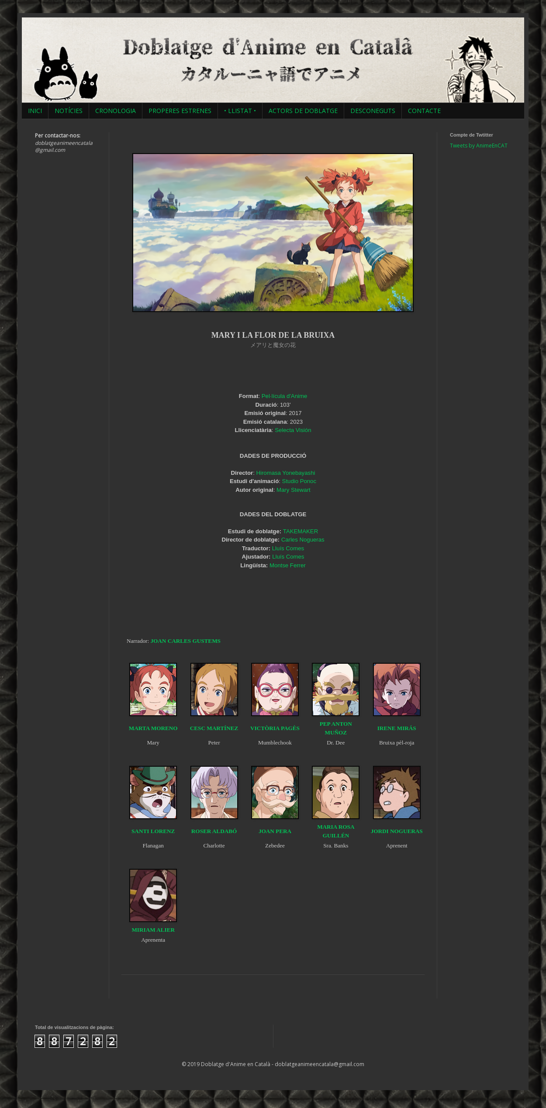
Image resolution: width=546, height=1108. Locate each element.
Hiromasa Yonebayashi (285, 473)
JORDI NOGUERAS (397, 831)
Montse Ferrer (288, 565)
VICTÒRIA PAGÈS (275, 728)
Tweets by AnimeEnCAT (479, 145)
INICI (35, 110)
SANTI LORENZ (153, 831)
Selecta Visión (293, 430)
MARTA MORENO (153, 728)
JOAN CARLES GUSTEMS (185, 641)
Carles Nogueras (303, 539)
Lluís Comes (288, 548)
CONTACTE (424, 110)
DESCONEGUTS (372, 110)
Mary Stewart (293, 490)
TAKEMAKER (300, 531)
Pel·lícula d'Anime (284, 396)
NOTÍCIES (69, 110)
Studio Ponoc (299, 481)
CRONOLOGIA (115, 110)
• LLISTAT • (240, 110)
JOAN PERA (275, 831)
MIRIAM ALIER (153, 929)
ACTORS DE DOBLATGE (303, 110)
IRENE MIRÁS (396, 728)
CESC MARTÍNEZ (214, 728)
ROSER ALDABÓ (214, 831)
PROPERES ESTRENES (180, 110)
